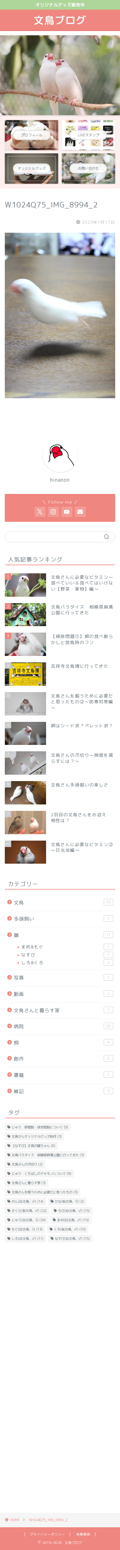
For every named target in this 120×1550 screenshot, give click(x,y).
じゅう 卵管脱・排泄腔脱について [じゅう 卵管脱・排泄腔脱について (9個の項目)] (40, 1127)
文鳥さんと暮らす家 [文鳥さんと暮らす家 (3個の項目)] (29, 1183)
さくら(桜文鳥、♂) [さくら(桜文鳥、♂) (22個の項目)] (29, 1210)
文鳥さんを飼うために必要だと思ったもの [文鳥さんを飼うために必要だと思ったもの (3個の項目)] (45, 1192)
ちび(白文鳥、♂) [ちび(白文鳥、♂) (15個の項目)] (74, 1210)
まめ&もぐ (67, 947)
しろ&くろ (67, 962)
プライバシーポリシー (47, 1534)
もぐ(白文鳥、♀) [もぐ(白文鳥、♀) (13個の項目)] (27, 1229)
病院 (63, 1026)
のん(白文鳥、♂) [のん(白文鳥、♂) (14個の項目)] (28, 1201)
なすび (67, 955)
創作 (63, 1058)
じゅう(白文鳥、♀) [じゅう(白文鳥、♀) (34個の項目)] (29, 1220)
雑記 (63, 1091)
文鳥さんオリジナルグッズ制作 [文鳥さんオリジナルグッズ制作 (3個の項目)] (37, 1136)
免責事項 (83, 1534)
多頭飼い (63, 918)
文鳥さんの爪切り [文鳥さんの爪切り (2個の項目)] (27, 1164)
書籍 (63, 1074)
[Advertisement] (60, 1314)
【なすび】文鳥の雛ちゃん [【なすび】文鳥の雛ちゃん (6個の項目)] (33, 1145)
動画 (63, 993)
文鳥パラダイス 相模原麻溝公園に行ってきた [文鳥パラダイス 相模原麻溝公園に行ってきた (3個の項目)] (48, 1155)
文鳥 (63, 902)
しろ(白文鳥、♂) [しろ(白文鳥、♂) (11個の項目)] (28, 1238)
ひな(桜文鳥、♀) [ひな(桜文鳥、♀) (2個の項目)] (69, 1201)
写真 (63, 977)
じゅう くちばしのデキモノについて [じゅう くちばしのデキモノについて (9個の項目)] (41, 1173)
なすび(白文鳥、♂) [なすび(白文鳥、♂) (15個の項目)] (72, 1238)
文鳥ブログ (60, 20)
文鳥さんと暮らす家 (63, 1010)
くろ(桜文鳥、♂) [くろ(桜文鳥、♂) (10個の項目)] (70, 1229)
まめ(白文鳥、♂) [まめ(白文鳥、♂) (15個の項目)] (73, 1220)
